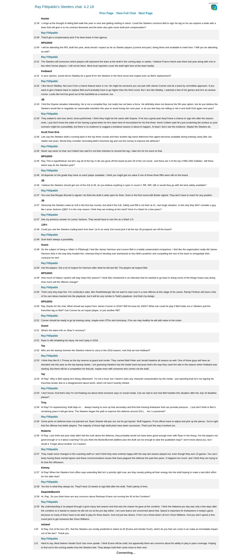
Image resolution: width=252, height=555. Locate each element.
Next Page (146, 13)
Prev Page (106, 13)
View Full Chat (126, 13)
